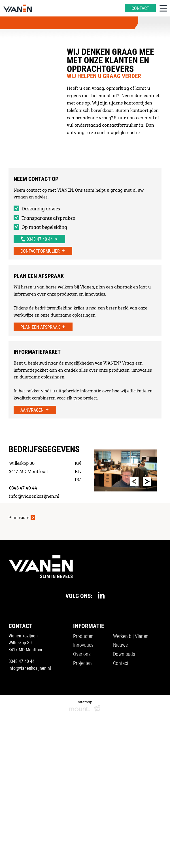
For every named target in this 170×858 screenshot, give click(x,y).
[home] (17, 8)
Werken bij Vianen (130, 636)
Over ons (82, 653)
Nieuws (120, 644)
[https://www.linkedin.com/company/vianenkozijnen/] (101, 595)
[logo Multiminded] (97, 709)
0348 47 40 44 (21, 661)
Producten (83, 636)
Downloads (124, 653)
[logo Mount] (79, 709)
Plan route (18, 516)
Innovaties (83, 644)
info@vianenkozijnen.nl (29, 668)
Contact (120, 663)
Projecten (82, 663)
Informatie (88, 626)
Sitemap (85, 701)
